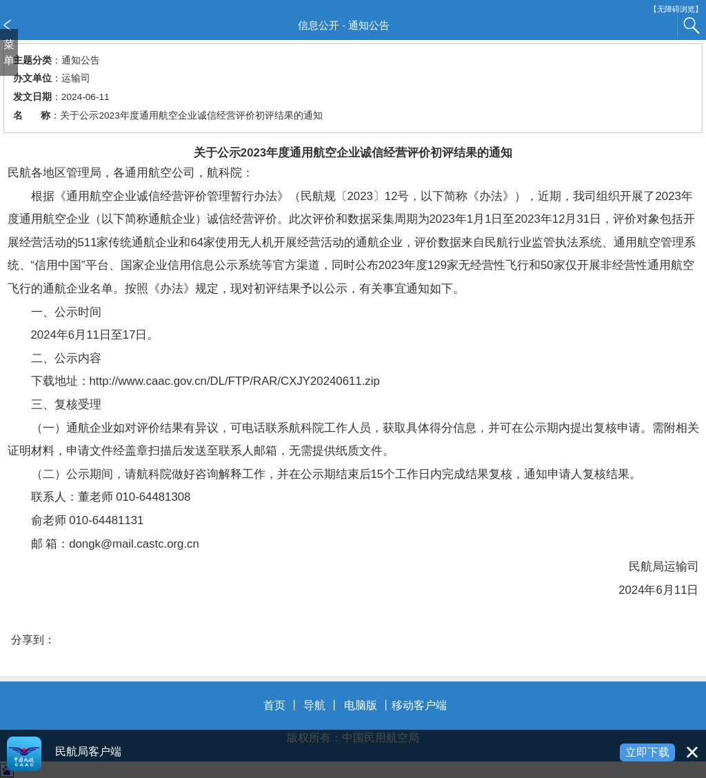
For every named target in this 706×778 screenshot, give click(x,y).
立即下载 (647, 752)
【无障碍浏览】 (676, 9)
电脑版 (360, 705)
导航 (314, 705)
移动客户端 (419, 705)
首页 (274, 705)
